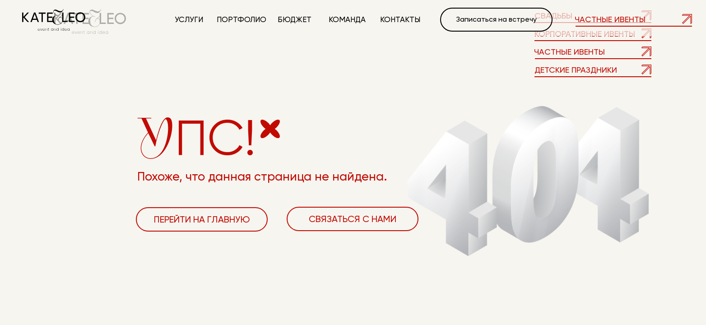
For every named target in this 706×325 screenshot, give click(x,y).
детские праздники (575, 69)
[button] (496, 20)
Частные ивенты (610, 19)
